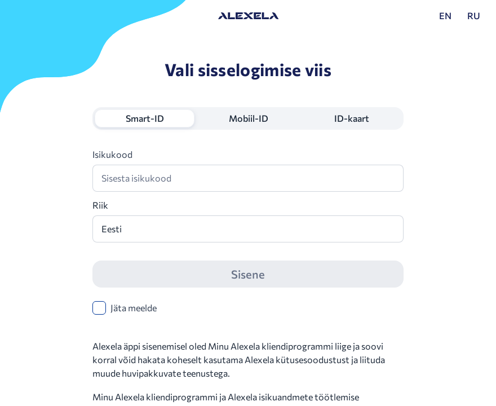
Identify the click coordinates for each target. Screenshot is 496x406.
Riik (100, 205)
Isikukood (112, 154)
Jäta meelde (133, 307)
